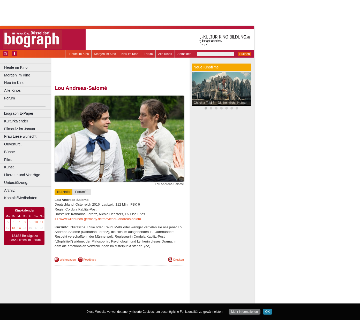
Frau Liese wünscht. (21, 136)
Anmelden (184, 54)
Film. (8, 160)
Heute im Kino (79, 54)
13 (13, 228)
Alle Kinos (165, 54)
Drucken (178, 259)
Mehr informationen (244, 312)
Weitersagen (68, 259)
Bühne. (10, 152)
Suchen (244, 54)
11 (41, 222)
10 (36, 222)
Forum (148, 54)
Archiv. (9, 190)
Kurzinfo (63, 192)
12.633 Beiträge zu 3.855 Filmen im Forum (25, 238)
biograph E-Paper (18, 113)
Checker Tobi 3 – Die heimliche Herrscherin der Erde (223, 103)
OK (267, 312)
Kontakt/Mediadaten (20, 198)
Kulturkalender (16, 121)
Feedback (90, 259)
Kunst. (9, 167)
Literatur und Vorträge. (22, 175)
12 (7, 228)
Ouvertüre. (13, 144)
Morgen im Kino (105, 54)
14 (19, 228)
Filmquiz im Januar (19, 129)
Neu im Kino (130, 54)
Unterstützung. (16, 183)
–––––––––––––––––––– (25, 106)
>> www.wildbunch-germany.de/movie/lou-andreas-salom (98, 219)
